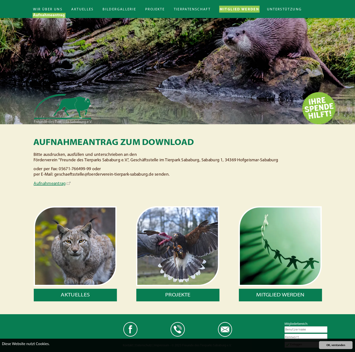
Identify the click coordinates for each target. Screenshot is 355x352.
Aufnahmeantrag (49, 15)
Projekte (155, 9)
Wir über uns (47, 9)
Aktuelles (82, 9)
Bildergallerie (119, 9)
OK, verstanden (335, 345)
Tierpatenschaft (192, 9)
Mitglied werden (239, 9)
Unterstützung (284, 9)
